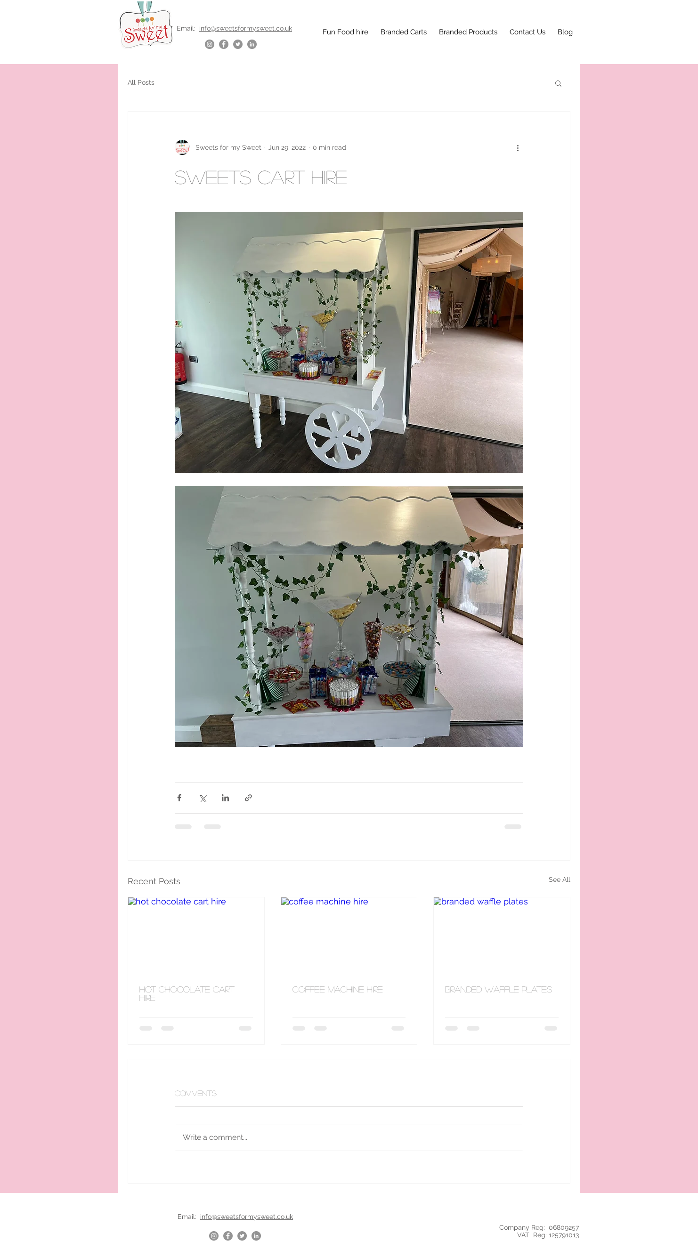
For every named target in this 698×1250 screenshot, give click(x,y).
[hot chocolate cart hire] (196, 935)
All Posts (141, 82)
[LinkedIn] (252, 44)
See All (559, 879)
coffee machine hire (337, 989)
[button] (558, 83)
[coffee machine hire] (349, 935)
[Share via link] (248, 797)
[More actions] (517, 147)
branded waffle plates (498, 989)
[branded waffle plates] (502, 935)
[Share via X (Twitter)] (202, 797)
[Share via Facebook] (179, 797)
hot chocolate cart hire (187, 993)
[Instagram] (209, 44)
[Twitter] (238, 44)
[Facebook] (223, 44)
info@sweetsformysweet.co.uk (245, 28)
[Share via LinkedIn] (225, 797)
